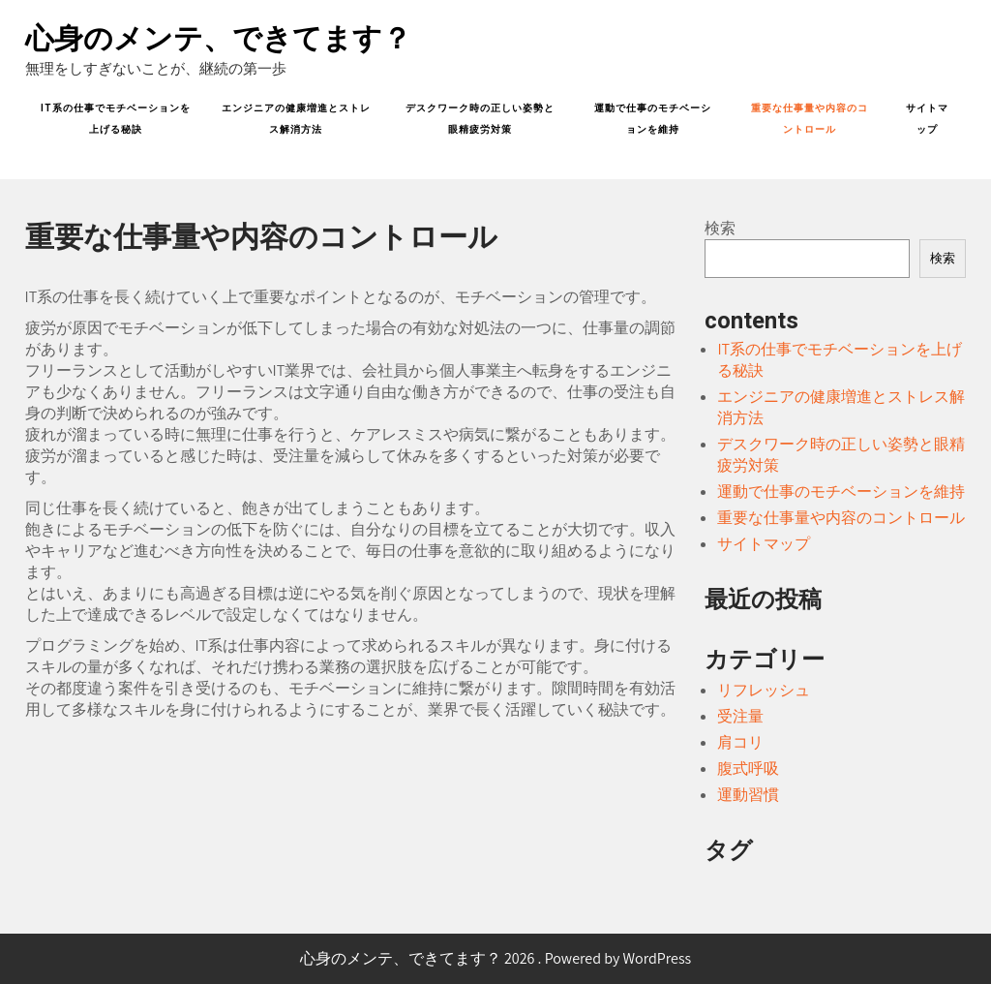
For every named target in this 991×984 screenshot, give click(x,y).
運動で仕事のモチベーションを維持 (652, 119)
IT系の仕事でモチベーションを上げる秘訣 (116, 119)
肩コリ (740, 742)
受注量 (740, 716)
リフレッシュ (763, 690)
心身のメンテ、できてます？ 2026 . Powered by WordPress (496, 958)
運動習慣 (748, 794)
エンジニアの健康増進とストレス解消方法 (296, 119)
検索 (720, 228)
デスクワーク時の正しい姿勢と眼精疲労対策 (480, 119)
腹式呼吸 (748, 768)
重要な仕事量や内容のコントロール (809, 119)
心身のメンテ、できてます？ (218, 38)
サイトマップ (927, 119)
